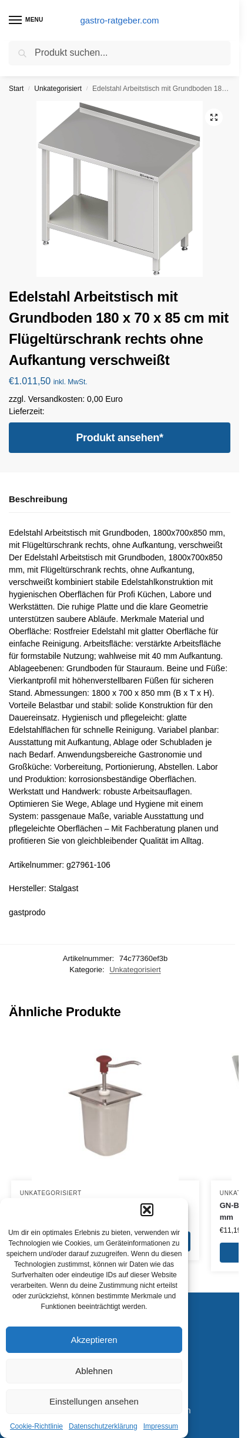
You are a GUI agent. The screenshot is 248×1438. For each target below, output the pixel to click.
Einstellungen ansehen (94, 1401)
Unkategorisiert (58, 88)
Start (16, 88)
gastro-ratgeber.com (119, 20)
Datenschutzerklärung (103, 1426)
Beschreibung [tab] (38, 499)
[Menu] (26, 20)
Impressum (160, 1426)
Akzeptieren (94, 1340)
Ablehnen (93, 1371)
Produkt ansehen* (119, 438)
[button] (147, 1210)
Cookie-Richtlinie (36, 1426)
